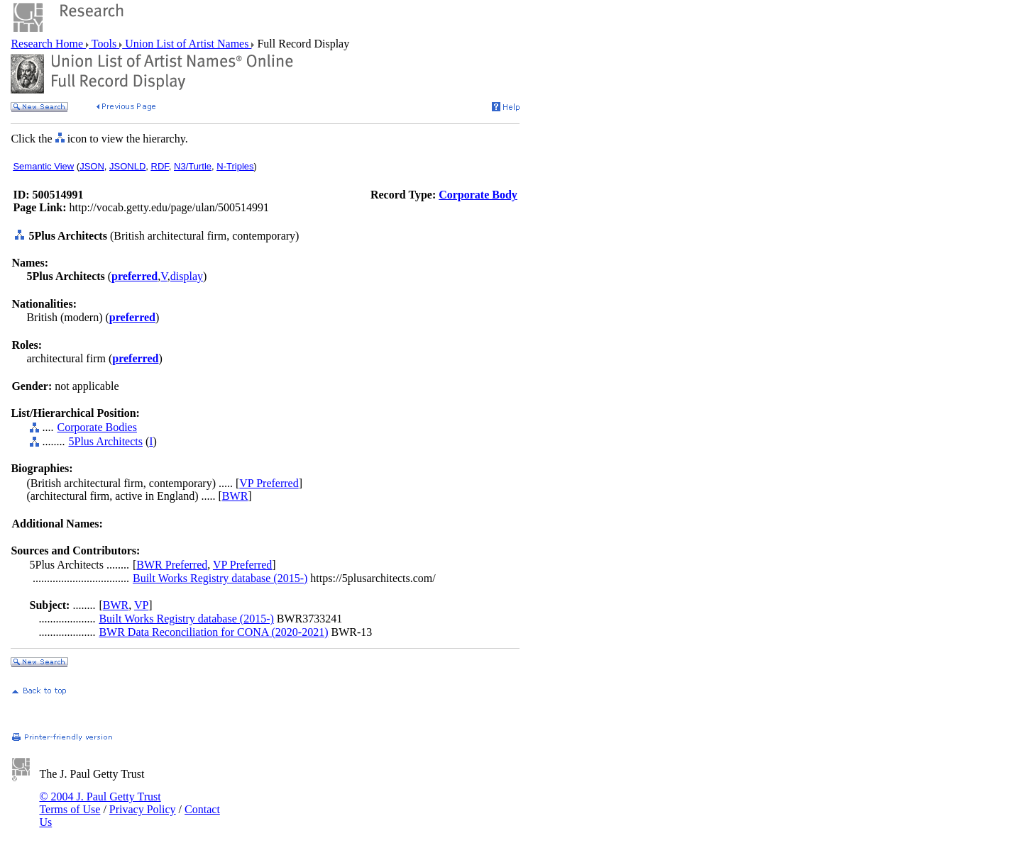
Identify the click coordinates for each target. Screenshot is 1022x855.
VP (141, 605)
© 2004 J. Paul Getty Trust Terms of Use (99, 802)
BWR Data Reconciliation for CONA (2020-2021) (213, 632)
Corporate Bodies (97, 427)
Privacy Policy (142, 809)
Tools (104, 44)
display (186, 276)
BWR (235, 496)
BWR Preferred (171, 565)
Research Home (48, 44)
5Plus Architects (106, 441)
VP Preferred (268, 483)
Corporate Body (478, 195)
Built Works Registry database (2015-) (220, 578)
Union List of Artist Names (186, 44)
